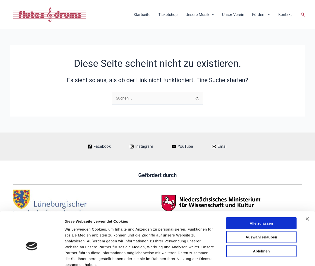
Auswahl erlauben (261, 209)
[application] (211, 14)
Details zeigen (261, 256)
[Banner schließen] (307, 190)
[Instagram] (141, 146)
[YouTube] (182, 146)
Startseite (141, 14)
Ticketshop (168, 14)
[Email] (219, 146)
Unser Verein (233, 14)
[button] (303, 15)
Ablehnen (261, 223)
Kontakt (285, 14)
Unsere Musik (200, 14)
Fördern (261, 14)
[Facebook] (99, 146)
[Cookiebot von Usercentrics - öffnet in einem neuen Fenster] (31, 256)
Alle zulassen (261, 195)
